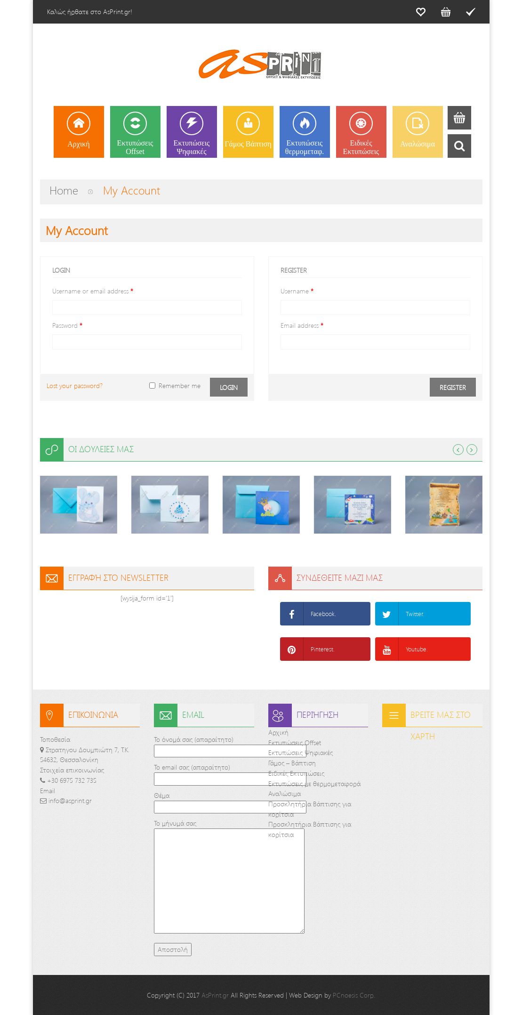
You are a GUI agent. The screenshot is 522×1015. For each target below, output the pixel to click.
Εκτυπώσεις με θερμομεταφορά (314, 783)
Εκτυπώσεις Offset (294, 742)
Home (63, 189)
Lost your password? (75, 385)
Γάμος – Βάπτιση (292, 762)
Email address (302, 325)
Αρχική (278, 732)
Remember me (175, 385)
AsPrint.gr (215, 995)
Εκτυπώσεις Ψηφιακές (300, 752)
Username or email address (92, 290)
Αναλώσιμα (284, 793)
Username (297, 290)
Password (67, 325)
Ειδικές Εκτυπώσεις (296, 773)
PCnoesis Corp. (354, 995)
